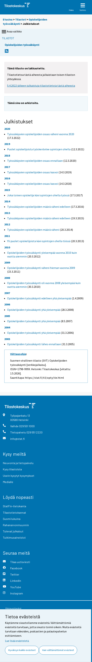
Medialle (8, 482)
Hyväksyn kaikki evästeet (22, 650)
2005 (7, 316)
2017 (7, 167)
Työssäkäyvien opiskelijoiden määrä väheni (33, 229)
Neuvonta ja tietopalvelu (18, 463)
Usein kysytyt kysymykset (18, 475)
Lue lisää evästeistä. (17, 641)
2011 (7, 236)
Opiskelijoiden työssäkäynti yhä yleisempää (33, 309)
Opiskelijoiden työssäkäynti (22, 44)
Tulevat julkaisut (13, 531)
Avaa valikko (11, 32)
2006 (7, 304)
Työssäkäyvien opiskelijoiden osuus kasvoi (32, 172)
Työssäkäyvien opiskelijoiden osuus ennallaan (35, 160)
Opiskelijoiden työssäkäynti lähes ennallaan (34, 344)
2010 (7, 247)
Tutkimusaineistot (14, 537)
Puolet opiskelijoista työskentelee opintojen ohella (39, 149)
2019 (7, 144)
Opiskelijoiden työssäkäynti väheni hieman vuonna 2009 (41, 268)
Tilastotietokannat (14, 512)
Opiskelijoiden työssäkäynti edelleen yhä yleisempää (39, 298)
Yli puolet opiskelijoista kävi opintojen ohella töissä (38, 241)
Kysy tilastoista (12, 469)
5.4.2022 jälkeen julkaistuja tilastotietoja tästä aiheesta (41, 85)
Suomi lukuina (11, 518)
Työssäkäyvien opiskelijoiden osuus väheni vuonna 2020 (40, 134)
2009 (7, 262)
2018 (7, 155)
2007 (7, 293)
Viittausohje (18, 354)
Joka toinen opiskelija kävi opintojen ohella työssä (38, 195)
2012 (7, 224)
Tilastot (20, 19)
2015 (7, 190)
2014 (7, 201)
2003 (7, 339)
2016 (7, 178)
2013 (7, 213)
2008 (7, 278)
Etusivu (8, 19)
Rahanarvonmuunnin (16, 525)
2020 (7, 129)
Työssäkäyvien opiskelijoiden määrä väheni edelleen (38, 206)
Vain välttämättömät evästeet (58, 650)
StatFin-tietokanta (14, 506)
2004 (7, 327)
